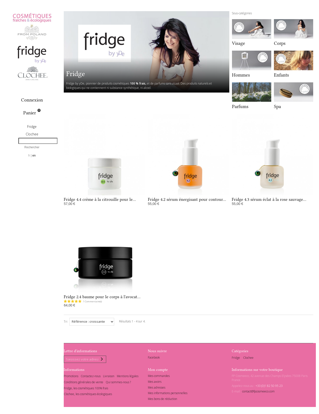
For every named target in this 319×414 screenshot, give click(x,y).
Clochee (32, 134)
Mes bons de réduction (162, 400)
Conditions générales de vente (83, 383)
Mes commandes (159, 377)
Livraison (108, 377)
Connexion (32, 100)
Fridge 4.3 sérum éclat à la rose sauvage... (269, 199)
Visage (238, 43)
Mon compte (158, 370)
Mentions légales (127, 377)
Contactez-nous (91, 377)
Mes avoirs (154, 382)
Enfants (281, 75)
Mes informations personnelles (167, 394)
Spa (277, 106)
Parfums (240, 106)
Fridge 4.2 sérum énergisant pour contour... (187, 199)
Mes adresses (156, 388)
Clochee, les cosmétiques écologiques (88, 395)
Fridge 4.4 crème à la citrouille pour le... (100, 199)
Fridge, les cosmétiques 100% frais (86, 389)
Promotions (71, 377)
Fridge (32, 126)
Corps (280, 43)
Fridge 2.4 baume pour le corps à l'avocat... (102, 296)
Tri (65, 322)
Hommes (241, 75)
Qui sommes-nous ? (118, 383)
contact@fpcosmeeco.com (258, 392)
